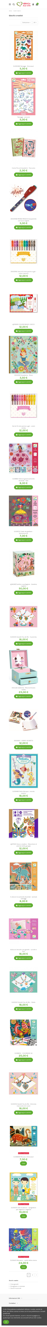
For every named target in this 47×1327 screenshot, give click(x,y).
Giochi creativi (13, 1280)
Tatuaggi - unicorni (23, 117)
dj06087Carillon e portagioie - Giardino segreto (23, 585)
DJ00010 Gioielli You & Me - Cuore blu (23, 637)
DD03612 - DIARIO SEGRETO (23, 740)
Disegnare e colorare (17, 1286)
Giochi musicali (15, 1288)
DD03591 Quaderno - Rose (23, 375)
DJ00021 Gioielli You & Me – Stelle (23, 1002)
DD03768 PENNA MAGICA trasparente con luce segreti (23, 219)
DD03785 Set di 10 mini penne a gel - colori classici (23, 272)
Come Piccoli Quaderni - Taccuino (23, 168)
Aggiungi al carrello (23, 73)
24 (35, 22)
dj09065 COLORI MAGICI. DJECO (23, 324)
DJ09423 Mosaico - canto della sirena (23, 1260)
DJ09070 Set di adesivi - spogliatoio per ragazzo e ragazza (23, 1208)
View (23, 1163)
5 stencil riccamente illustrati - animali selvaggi (23, 898)
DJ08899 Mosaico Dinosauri (24, 1157)
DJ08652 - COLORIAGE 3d (23, 1053)
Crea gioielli (14, 1284)
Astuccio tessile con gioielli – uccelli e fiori (23, 950)
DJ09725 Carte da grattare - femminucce (23, 532)
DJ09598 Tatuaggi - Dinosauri (23, 66)
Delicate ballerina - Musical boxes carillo (23, 688)
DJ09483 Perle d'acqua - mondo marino (24, 792)
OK (6, 1322)
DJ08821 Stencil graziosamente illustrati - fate (24, 479)
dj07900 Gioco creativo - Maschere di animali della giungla (23, 845)
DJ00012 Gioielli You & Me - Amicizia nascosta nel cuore (23, 1105)
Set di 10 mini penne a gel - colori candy (23, 427)
